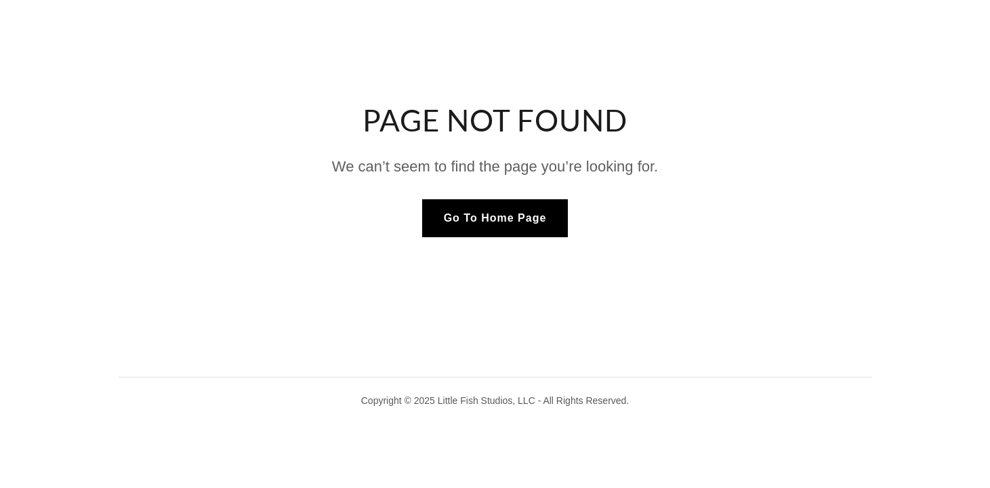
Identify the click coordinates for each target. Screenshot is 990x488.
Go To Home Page (495, 218)
